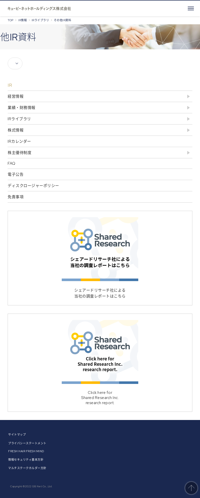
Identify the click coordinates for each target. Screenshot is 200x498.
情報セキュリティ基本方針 (25, 459)
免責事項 (15, 197)
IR (10, 85)
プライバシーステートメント (27, 443)
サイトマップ (17, 434)
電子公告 (15, 174)
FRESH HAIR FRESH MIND (26, 451)
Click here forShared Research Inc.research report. (100, 362)
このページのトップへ (191, 488)
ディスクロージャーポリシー (33, 185)
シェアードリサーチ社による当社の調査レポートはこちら (100, 258)
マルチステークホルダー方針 (27, 468)
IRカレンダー (19, 141)
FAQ (12, 163)
